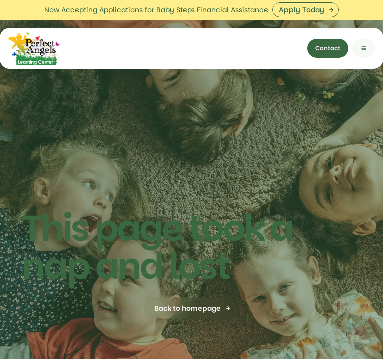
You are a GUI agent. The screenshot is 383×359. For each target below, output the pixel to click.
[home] (34, 28)
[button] (363, 28)
